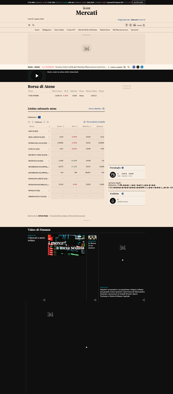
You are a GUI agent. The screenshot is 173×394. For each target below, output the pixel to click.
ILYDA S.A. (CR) (33, 149)
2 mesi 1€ (138, 20)
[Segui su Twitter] (130, 25)
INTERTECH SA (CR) (35, 161)
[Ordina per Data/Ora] (91, 126)
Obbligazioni (46, 30)
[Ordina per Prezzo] (63, 126)
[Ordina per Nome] (49, 126)
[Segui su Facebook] (126, 25)
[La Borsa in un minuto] (92, 237)
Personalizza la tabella (94, 122)
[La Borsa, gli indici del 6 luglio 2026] (86, 347)
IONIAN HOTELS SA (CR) (37, 196)
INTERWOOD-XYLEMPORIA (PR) (40, 173)
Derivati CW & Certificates (87, 30)
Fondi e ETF (71, 30)
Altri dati (138, 2)
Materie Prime (105, 30)
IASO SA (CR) (33, 131)
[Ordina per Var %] (77, 126)
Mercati (86, 13)
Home (30, 67)
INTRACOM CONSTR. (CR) (37, 179)
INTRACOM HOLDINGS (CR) (38, 185)
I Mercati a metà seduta (36, 239)
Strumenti (134, 30)
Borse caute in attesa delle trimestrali (62, 72)
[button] (29, 25)
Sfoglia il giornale (124, 20)
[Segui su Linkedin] (134, 25)
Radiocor (32, 235)
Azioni (37, 30)
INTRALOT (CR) (34, 191)
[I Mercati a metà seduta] (66, 245)
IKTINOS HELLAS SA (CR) (37, 143)
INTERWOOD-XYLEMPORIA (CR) (40, 167)
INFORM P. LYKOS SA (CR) (37, 155)
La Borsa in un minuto (92, 245)
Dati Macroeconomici (120, 30)
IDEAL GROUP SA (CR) (36, 137)
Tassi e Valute (59, 30)
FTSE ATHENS (33, 96)
